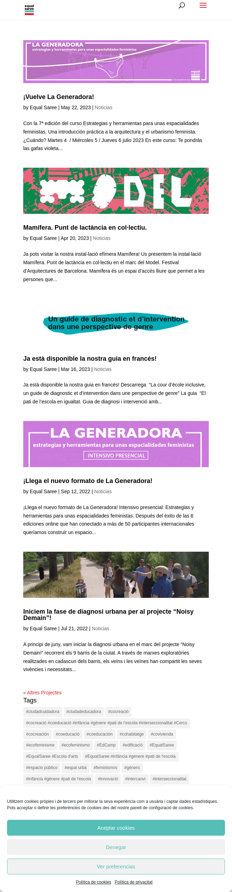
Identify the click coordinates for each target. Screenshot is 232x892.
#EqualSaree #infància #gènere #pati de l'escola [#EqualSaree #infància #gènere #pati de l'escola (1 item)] (130, 756)
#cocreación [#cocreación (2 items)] (37, 734)
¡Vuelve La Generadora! (58, 96)
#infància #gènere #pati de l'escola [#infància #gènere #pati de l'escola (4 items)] (58, 778)
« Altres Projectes (42, 692)
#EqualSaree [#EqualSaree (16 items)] (162, 745)
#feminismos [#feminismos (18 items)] (105, 767)
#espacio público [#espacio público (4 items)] (41, 767)
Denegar (116, 847)
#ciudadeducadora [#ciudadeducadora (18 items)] (84, 711)
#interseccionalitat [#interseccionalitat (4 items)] (169, 778)
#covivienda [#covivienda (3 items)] (162, 734)
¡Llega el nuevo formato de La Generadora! (87, 480)
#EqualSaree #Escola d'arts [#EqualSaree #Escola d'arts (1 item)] (52, 756)
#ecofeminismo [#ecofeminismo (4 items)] (76, 745)
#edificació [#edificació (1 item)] (133, 745)
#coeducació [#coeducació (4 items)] (68, 734)
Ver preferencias (116, 866)
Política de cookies (93, 882)
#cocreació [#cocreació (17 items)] (118, 711)
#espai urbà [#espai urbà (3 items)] (75, 767)
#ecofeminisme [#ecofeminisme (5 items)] (40, 745)
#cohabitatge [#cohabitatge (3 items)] (132, 734)
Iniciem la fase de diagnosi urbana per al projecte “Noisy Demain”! (108, 614)
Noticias (103, 107)
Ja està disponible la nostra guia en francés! (90, 358)
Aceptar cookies (116, 828)
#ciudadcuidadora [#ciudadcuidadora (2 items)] (42, 711)
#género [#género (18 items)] (132, 767)
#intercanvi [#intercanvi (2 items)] (135, 778)
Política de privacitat (133, 882)
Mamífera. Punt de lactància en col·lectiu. (85, 227)
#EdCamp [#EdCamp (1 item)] (106, 745)
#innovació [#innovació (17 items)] (108, 778)
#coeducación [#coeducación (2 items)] (100, 734)
